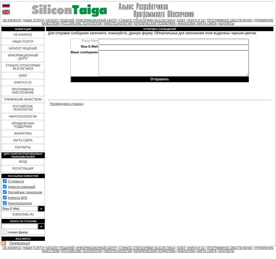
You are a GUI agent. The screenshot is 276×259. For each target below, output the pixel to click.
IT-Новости (16, 181)
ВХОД (23, 161)
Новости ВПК (17, 197)
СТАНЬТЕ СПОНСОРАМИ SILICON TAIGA (147, 20)
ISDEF (181, 20)
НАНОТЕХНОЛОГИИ (118, 23)
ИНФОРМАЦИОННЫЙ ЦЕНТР (96, 20)
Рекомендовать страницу (66, 103)
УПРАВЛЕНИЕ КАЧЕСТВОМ (22, 99)
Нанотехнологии (20, 203)
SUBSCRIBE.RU (23, 214)
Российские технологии (25, 192)
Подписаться (19, 243)
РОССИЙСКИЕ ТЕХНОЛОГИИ (81, 23)
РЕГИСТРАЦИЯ (22, 168)
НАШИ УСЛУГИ (33, 20)
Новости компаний (21, 186)
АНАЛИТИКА (187, 23)
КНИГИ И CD (196, 20)
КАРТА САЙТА (206, 23)
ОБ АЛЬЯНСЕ (12, 20)
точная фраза (17, 232)
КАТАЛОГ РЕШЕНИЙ (60, 20)
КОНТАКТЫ (226, 23)
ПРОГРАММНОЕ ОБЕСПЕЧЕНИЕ (229, 20)
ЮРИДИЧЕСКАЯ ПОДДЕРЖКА (155, 23)
